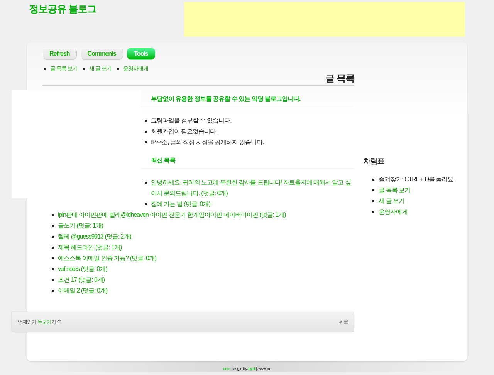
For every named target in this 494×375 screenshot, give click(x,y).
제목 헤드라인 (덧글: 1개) (90, 247)
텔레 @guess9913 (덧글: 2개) (94, 236)
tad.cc (226, 369)
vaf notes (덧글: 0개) (82, 269)
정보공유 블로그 (62, 8)
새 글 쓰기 (100, 68)
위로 (343, 322)
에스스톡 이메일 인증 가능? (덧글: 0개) (107, 258)
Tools (141, 53)
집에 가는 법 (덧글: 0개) (180, 204)
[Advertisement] (324, 19)
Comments (102, 53)
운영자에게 (135, 68)
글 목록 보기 (64, 68)
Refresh (59, 53)
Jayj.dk (251, 369)
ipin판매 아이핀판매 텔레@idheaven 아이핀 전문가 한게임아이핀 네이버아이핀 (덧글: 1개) (172, 214)
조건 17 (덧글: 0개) (81, 279)
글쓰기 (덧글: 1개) (80, 225)
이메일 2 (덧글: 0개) (82, 290)
